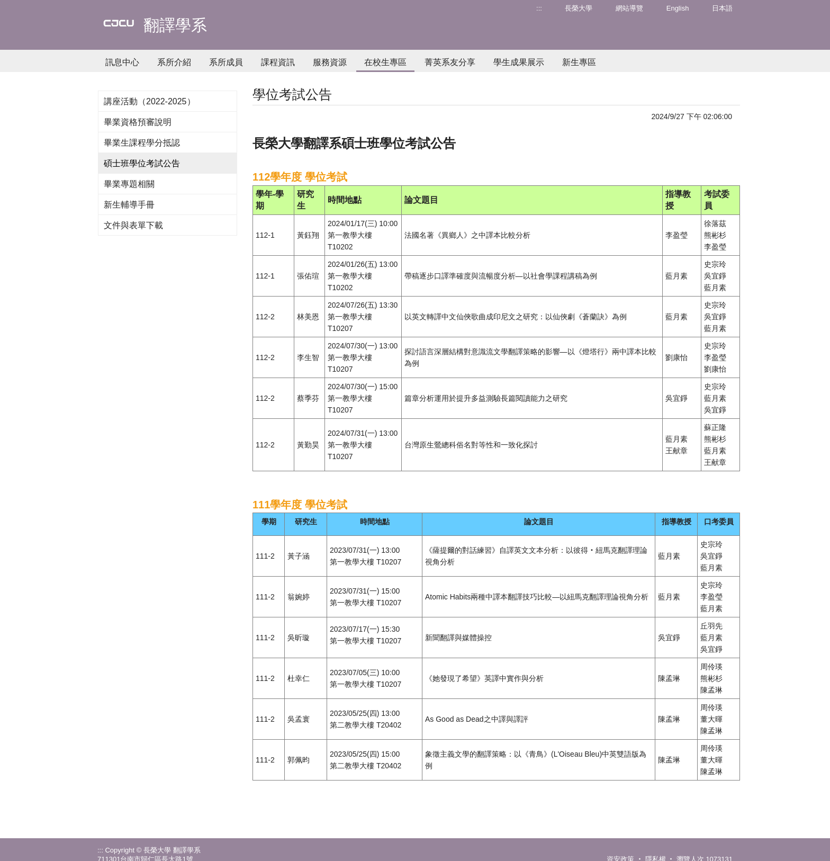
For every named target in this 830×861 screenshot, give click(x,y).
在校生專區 (385, 62)
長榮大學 (578, 8)
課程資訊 (278, 62)
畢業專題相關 (129, 184)
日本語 (722, 8)
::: (539, 8)
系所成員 (226, 62)
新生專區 (579, 62)
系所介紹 (174, 62)
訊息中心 (122, 62)
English (677, 8)
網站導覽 (629, 8)
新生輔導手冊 (129, 204)
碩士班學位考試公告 (142, 163)
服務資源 (330, 62)
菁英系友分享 (450, 62)
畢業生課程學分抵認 (142, 142)
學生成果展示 (518, 62)
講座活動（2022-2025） (149, 101)
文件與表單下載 (133, 225)
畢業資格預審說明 (138, 122)
